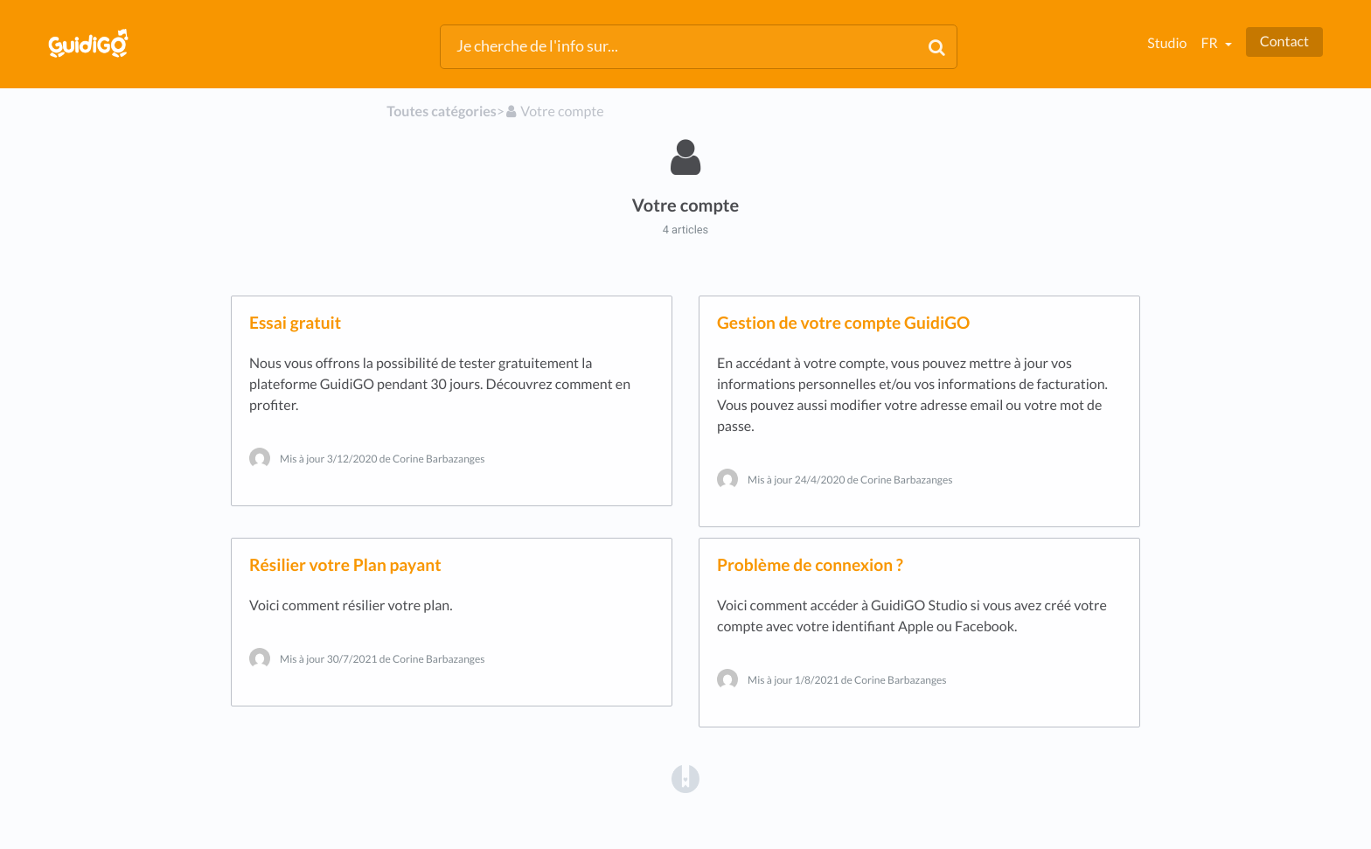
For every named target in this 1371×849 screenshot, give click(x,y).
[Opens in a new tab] (685, 778)
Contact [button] (1284, 41)
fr (1210, 43)
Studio (1167, 43)
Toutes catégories (441, 111)
